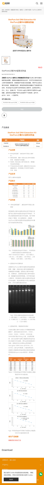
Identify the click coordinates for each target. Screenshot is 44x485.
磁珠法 (21, 10)
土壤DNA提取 (27, 10)
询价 (22, 109)
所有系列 (7, 10)
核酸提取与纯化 (15, 10)
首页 (3, 10)
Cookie (12, 473)
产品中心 (5, 465)
